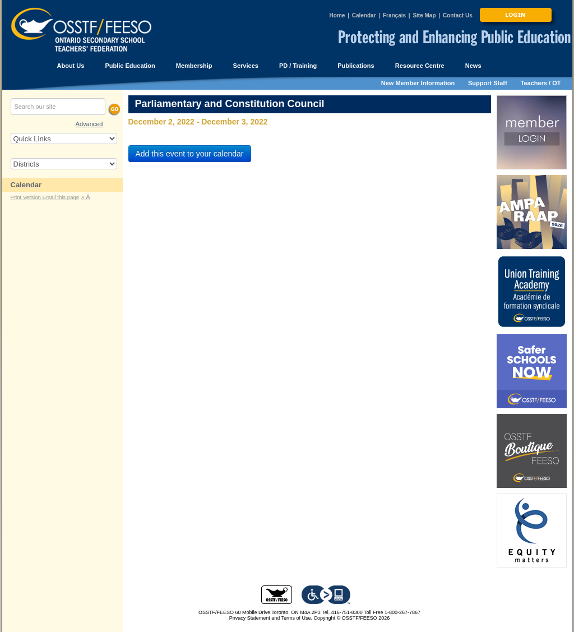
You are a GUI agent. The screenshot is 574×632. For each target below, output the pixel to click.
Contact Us (458, 15)
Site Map (424, 15)
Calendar (364, 15)
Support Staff (487, 83)
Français (394, 15)
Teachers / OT (541, 83)
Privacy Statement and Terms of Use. (270, 618)
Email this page (61, 197)
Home (337, 15)
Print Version (27, 197)
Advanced (89, 124)
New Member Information (418, 83)
